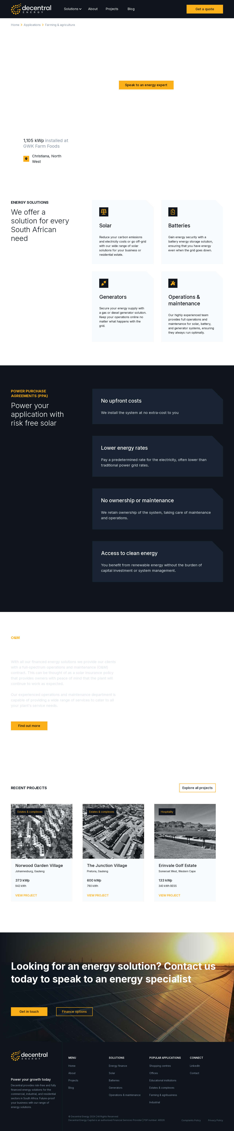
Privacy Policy (215, 1120)
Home (15, 25)
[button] (72, 9)
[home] (31, 9)
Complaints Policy (191, 1120)
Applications (32, 25)
